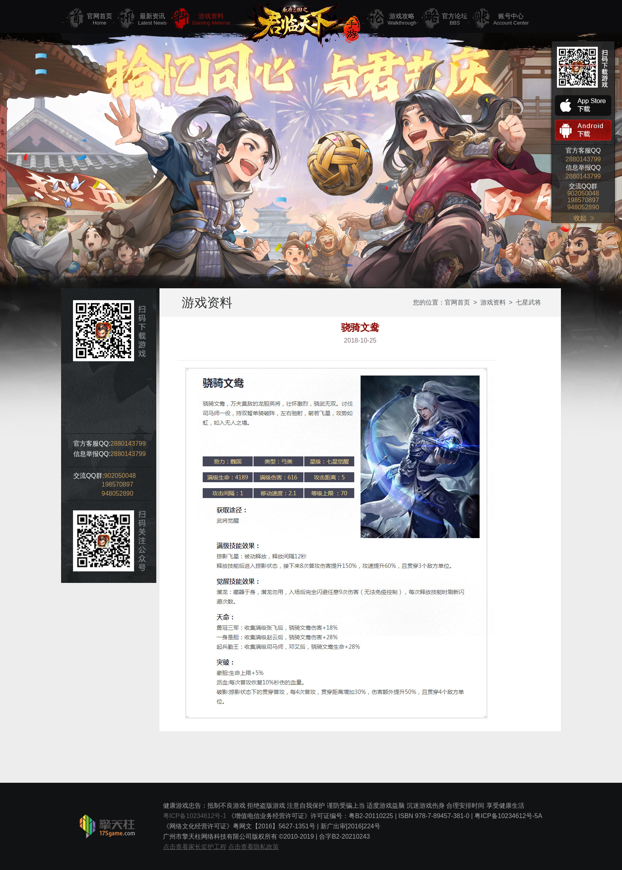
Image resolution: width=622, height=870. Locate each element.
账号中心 (511, 19)
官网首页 (99, 19)
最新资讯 (152, 19)
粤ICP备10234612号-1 (195, 816)
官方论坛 (454, 19)
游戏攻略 (402, 19)
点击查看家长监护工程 (195, 846)
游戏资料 (211, 19)
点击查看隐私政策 (253, 846)
